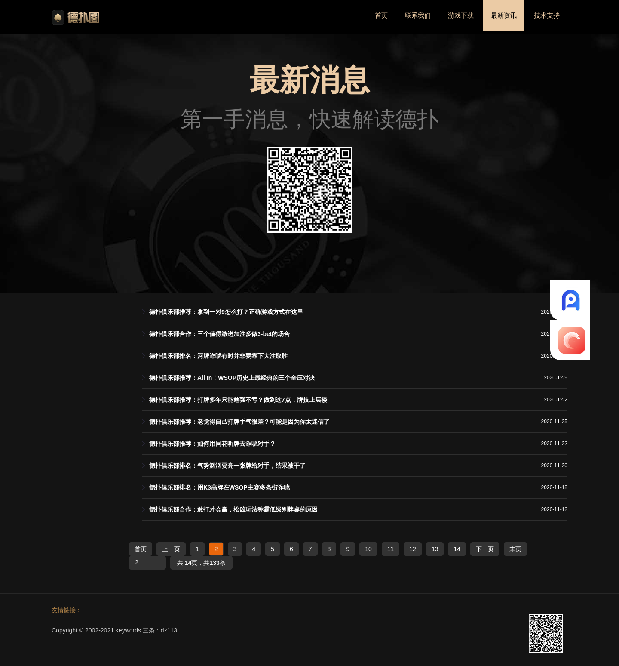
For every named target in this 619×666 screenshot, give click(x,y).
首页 (367, 17)
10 (368, 549)
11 (390, 549)
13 (435, 549)
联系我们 (406, 17)
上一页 (171, 549)
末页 (515, 549)
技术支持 (545, 17)
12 (412, 549)
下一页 (485, 549)
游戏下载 (452, 17)
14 (457, 549)
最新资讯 (499, 17)
